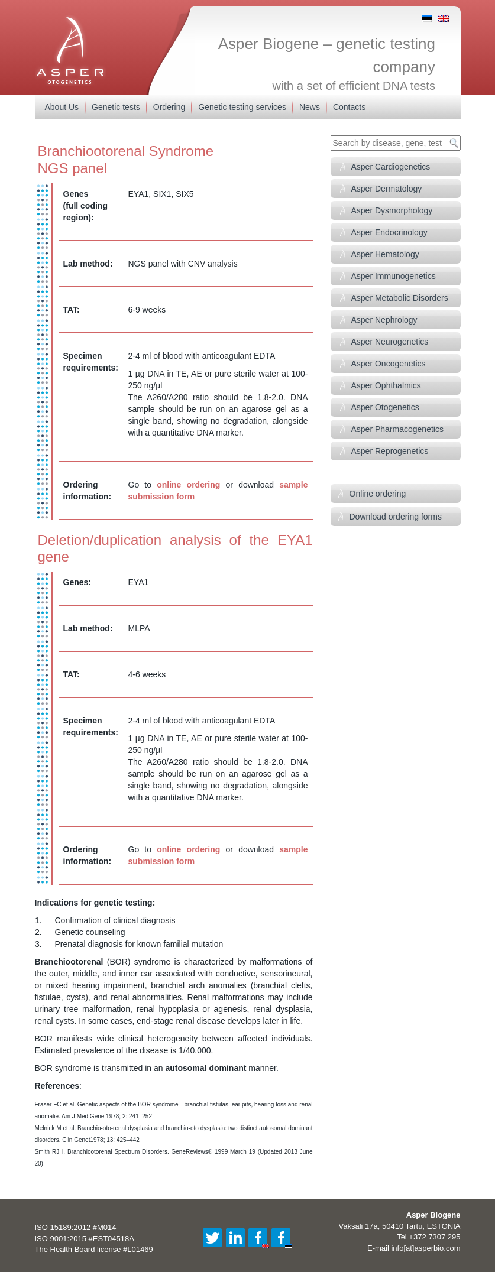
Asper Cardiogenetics (391, 166)
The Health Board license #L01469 (94, 1249)
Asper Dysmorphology (392, 210)
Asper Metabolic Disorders (399, 298)
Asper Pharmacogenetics (397, 429)
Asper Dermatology (386, 188)
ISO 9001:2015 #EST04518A (84, 1238)
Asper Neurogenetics (390, 341)
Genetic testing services (242, 107)
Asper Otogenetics (385, 407)
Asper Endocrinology (389, 232)
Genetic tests (116, 107)
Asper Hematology (385, 254)
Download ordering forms (396, 516)
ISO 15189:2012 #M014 (76, 1227)
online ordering (188, 484)
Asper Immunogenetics (393, 276)
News (309, 107)
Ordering (169, 107)
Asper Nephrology (384, 320)
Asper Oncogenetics (388, 363)
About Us (62, 107)
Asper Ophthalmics (386, 385)
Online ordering (378, 493)
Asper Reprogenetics (390, 451)
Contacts (349, 107)
